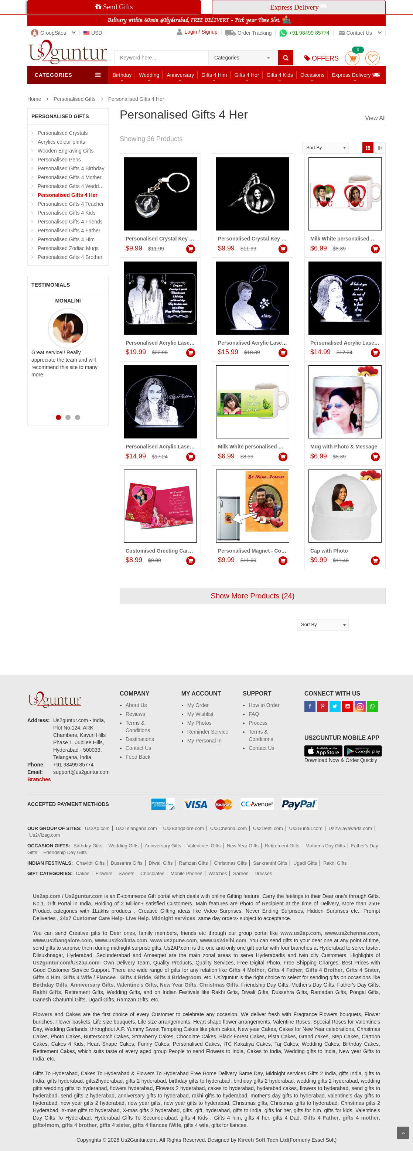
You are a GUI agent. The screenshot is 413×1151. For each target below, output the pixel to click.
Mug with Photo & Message (343, 447)
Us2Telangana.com (137, 828)
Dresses (263, 873)
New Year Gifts (243, 845)
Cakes (82, 873)
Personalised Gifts (75, 99)
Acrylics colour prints (61, 142)
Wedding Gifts (124, 845)
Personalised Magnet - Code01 (255, 551)
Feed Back (138, 757)
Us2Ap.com (97, 828)
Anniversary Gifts (163, 845)
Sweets (126, 873)
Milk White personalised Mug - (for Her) (358, 239)
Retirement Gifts (282, 845)
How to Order (264, 705)
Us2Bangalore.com (183, 828)
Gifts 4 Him (214, 75)
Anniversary (180, 75)
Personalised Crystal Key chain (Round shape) (275, 239)
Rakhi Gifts (335, 863)
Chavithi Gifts (90, 863)
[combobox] (243, 55)
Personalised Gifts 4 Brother (70, 257)
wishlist (372, 58)
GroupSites (48, 33)
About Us (136, 705)
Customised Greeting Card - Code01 (170, 551)
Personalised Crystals (63, 133)
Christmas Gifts (230, 863)
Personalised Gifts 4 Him (66, 239)
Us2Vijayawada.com (350, 828)
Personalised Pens (59, 160)
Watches (217, 873)
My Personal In (204, 741)
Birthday (122, 75)
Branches (39, 779)
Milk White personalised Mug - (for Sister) (269, 447)
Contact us (355, 33)
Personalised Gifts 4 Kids (66, 213)
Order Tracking (248, 33)
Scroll (403, 1133)
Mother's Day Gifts (325, 845)
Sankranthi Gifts (270, 863)
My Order (198, 705)
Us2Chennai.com (228, 828)
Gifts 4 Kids (279, 75)
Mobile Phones (186, 873)
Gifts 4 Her (247, 75)
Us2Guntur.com (305, 828)
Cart (352, 58)
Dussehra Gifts (127, 863)
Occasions (312, 75)
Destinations (140, 739)
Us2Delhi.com (268, 828)
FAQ (254, 714)
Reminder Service (207, 732)
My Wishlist (200, 714)
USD (92, 33)
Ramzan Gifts (193, 863)
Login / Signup (197, 32)
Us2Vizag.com (44, 835)
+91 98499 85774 (304, 33)
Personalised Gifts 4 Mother (70, 177)
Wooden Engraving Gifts (66, 151)
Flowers (104, 873)
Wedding (149, 75)
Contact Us (138, 748)
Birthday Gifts (88, 845)
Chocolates (152, 873)
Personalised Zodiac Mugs (68, 248)
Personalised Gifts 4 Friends (70, 222)
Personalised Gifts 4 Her (136, 99)
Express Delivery (356, 74)
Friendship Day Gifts (65, 852)
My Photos (199, 723)
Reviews (135, 714)
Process (258, 723)
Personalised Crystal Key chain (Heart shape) (181, 239)
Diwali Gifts (161, 863)
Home (34, 99)
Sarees (240, 873)
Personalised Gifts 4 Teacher (71, 204)
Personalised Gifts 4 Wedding (72, 186)
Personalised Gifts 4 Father (69, 230)
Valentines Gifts (204, 845)
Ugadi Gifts (305, 863)
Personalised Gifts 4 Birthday (71, 168)
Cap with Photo (329, 551)
